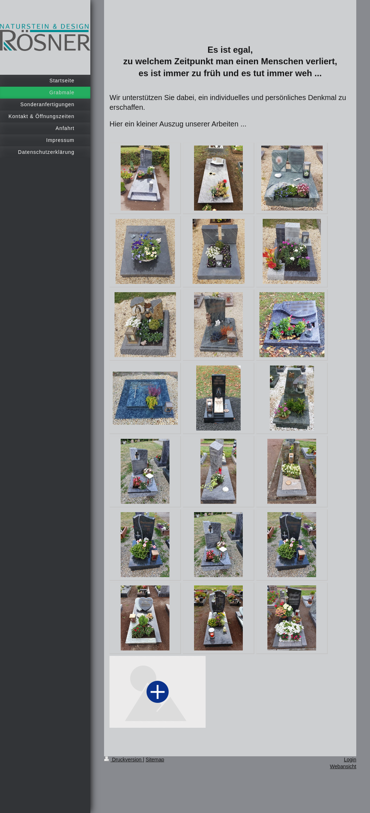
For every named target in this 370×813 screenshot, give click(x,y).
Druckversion (123, 759)
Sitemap (155, 759)
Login (350, 759)
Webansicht (343, 766)
